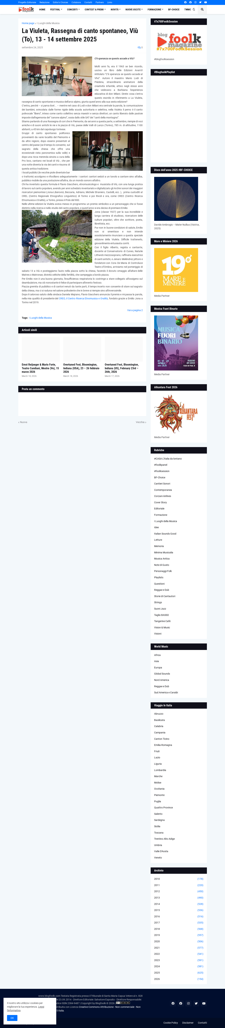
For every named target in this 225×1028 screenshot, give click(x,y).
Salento (158, 813)
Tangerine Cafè (162, 621)
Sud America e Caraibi (166, 692)
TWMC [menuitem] (187, 9)
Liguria (158, 763)
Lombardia (160, 770)
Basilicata (159, 720)
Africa (157, 655)
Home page (28, 23)
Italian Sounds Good (165, 533)
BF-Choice (159, 477)
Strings (158, 602)
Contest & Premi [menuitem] (94, 9)
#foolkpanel (160, 464)
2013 (178, 898)
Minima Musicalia (163, 552)
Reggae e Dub (161, 589)
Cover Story (160, 502)
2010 (178, 879)
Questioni (159, 583)
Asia (156, 661)
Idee (156, 527)
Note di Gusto (161, 565)
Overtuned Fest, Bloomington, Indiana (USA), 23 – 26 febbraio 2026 (81, 368)
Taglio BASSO (161, 615)
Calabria (158, 726)
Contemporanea (163, 490)
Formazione (160, 514)
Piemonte (159, 795)
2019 (178, 935)
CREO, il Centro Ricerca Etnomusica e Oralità (83, 298)
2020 (178, 941)
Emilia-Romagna (163, 745)
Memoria (159, 546)
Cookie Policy (170, 1022)
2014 (178, 904)
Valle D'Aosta (161, 851)
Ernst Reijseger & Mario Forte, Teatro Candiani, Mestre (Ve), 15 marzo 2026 (40, 368)
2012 (178, 891)
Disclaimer (188, 1022)
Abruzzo (158, 713)
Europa (158, 667)
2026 (178, 979)
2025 (178, 973)
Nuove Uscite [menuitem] (133, 9)
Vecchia (140, 422)
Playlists (158, 577)
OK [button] (12, 1018)
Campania (159, 732)
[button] (194, 9)
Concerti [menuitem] (72, 9)
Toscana (158, 832)
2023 (178, 960)
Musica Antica (162, 558)
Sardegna (159, 820)
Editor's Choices (60, 2)
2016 (178, 916)
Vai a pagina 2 (135, 310)
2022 (178, 954)
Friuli (156, 751)
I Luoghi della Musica (48, 23)
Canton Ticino (161, 738)
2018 (178, 929)
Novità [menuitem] (114, 9)
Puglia (157, 801)
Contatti (88, 2)
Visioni (157, 633)
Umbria (158, 845)
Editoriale (159, 508)
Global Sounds (162, 673)
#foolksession (161, 471)
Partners (100, 2)
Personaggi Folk (163, 571)
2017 (178, 923)
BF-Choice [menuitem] (173, 9)
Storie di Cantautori (164, 596)
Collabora (76, 2)
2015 (178, 910)
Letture (158, 539)
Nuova (23, 422)
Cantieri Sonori (162, 483)
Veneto (158, 857)
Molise (157, 782)
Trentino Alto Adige (164, 838)
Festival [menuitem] (55, 9)
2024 (178, 966)
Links (109, 2)
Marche (158, 776)
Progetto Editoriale (27, 2)
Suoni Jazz (160, 608)
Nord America (161, 680)
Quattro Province (163, 807)
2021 (178, 948)
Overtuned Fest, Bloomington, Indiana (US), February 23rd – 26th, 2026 (122, 368)
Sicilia (157, 826)
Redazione (44, 2)
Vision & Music (162, 627)
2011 (178, 885)
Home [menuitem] (42, 9)
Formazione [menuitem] (154, 9)
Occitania (159, 788)
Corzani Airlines (162, 496)
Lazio (157, 757)
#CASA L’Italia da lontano (168, 458)
